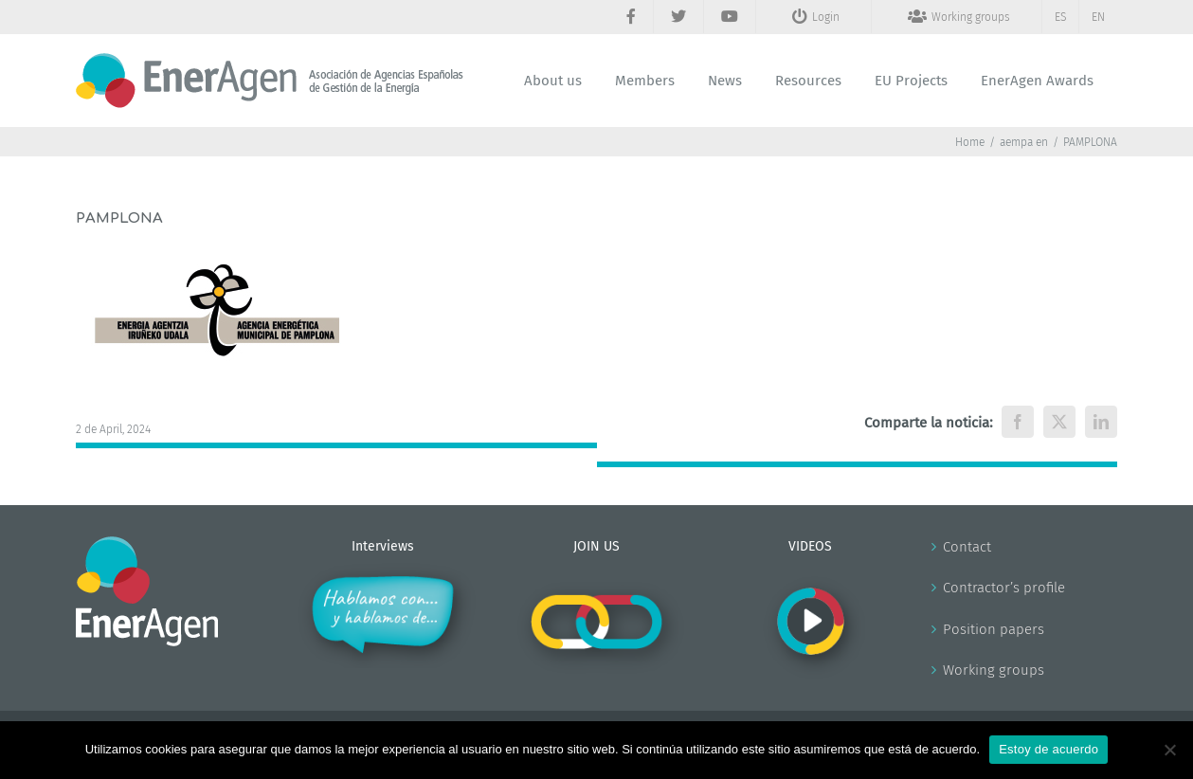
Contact (967, 546)
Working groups (993, 670)
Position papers (993, 629)
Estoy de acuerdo (1048, 749)
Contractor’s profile (1004, 587)
